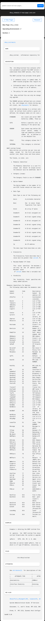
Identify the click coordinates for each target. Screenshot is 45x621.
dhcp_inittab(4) (10, 42)
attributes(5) (17, 570)
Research (37, 20)
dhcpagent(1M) (23, 599)
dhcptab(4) (25, 105)
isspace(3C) (34, 599)
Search (40, 5)
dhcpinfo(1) (14, 599)
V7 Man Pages (8, 20)
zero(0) (35, 258)
